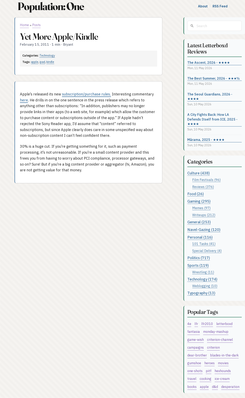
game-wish (195, 339)
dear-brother (197, 355)
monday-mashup (215, 331)
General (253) (199, 222)
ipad (42, 62)
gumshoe (194, 363)
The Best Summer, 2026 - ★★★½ (213, 78)
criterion (213, 347)
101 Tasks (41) (203, 243)
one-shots (195, 371)
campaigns (195, 347)
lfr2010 (207, 323)
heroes (209, 363)
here (24, 100)
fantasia (193, 331)
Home (24, 25)
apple (34, 62)
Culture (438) (198, 173)
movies (223, 363)
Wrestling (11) (203, 272)
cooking (205, 378)
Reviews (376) (203, 186)
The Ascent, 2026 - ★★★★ (208, 62)
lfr (196, 323)
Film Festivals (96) (206, 180)
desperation (230, 386)
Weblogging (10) (204, 286)
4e (189, 323)
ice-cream (222, 378)
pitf (208, 371)
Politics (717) (198, 257)
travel (191, 378)
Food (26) (195, 193)
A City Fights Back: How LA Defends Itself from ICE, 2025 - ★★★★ (212, 119)
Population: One (50, 6)
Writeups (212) (203, 215)
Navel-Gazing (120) (203, 229)
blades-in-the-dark (224, 355)
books (192, 386)
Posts (36, 25)
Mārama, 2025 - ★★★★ (205, 139)
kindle (50, 62)
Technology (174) (202, 279)
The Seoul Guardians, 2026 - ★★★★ (209, 96)
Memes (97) (201, 208)
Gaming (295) (199, 201)
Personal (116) (200, 237)
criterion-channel (220, 339)
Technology (47, 55)
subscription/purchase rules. (86, 94)
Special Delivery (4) (207, 250)
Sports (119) (198, 265)
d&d (215, 386)
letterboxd (224, 323)
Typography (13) (201, 293)
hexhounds (223, 371)
